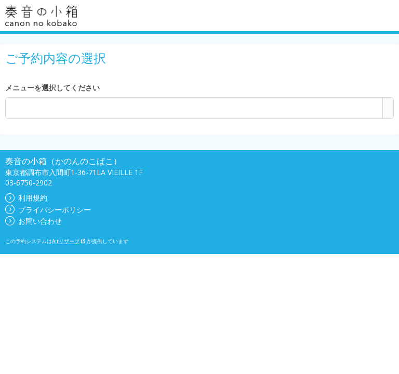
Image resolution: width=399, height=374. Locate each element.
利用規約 (26, 198)
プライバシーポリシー (48, 210)
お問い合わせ (33, 221)
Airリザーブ (69, 241)
